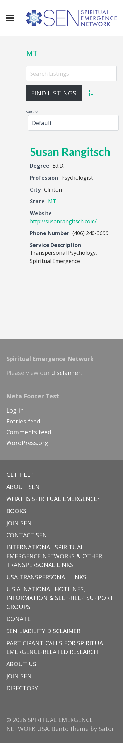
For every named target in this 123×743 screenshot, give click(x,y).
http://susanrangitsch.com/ (63, 221)
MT (32, 53)
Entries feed (23, 421)
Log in (15, 410)
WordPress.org (27, 443)
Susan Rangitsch (70, 151)
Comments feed (28, 432)
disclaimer (66, 373)
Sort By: (32, 111)
